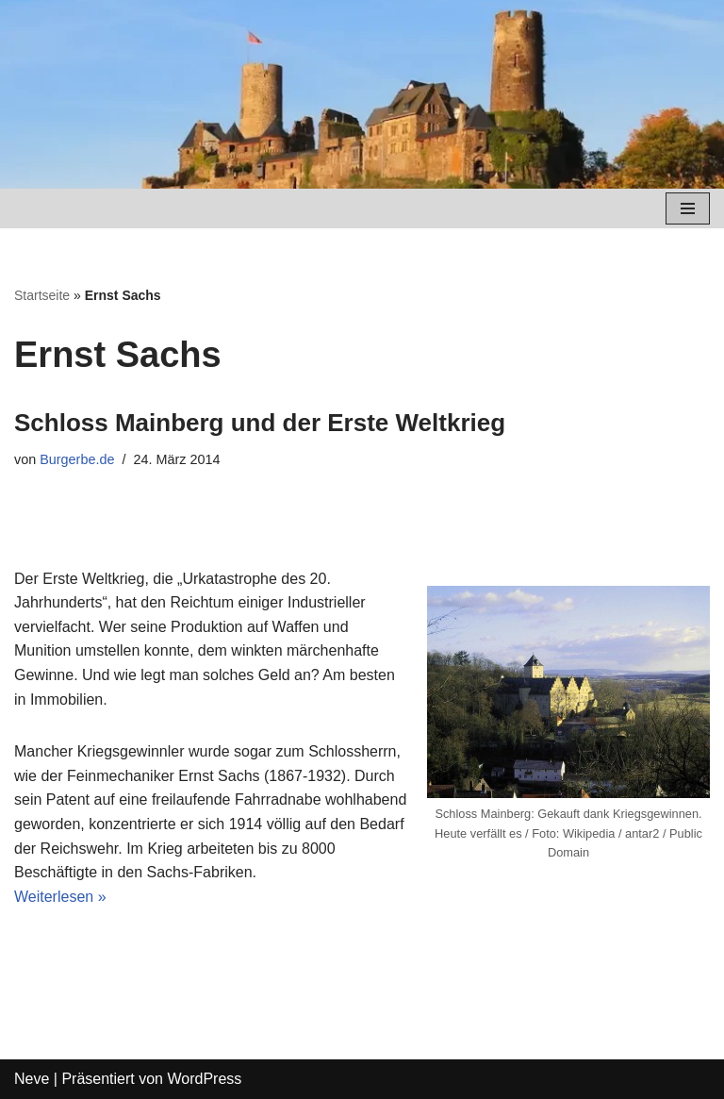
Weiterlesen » (60, 897)
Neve (31, 1079)
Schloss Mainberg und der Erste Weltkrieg (259, 422)
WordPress (204, 1079)
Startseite (42, 295)
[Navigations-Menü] (688, 208)
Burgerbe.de (77, 459)
